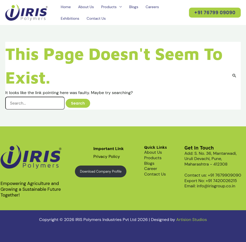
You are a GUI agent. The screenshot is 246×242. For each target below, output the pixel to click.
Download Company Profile (101, 171)
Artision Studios (191, 219)
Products (108, 6)
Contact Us (96, 18)
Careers (152, 6)
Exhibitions (70, 18)
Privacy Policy (106, 156)
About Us (86, 6)
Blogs (133, 6)
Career (150, 168)
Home (66, 6)
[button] (215, 13)
